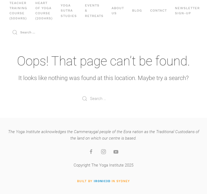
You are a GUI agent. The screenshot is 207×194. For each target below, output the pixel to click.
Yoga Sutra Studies (69, 11)
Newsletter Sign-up (187, 10)
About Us (118, 10)
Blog (137, 10)
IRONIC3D (102, 181)
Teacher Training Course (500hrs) (18, 10)
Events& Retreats (94, 11)
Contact (158, 10)
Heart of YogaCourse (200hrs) (44, 10)
